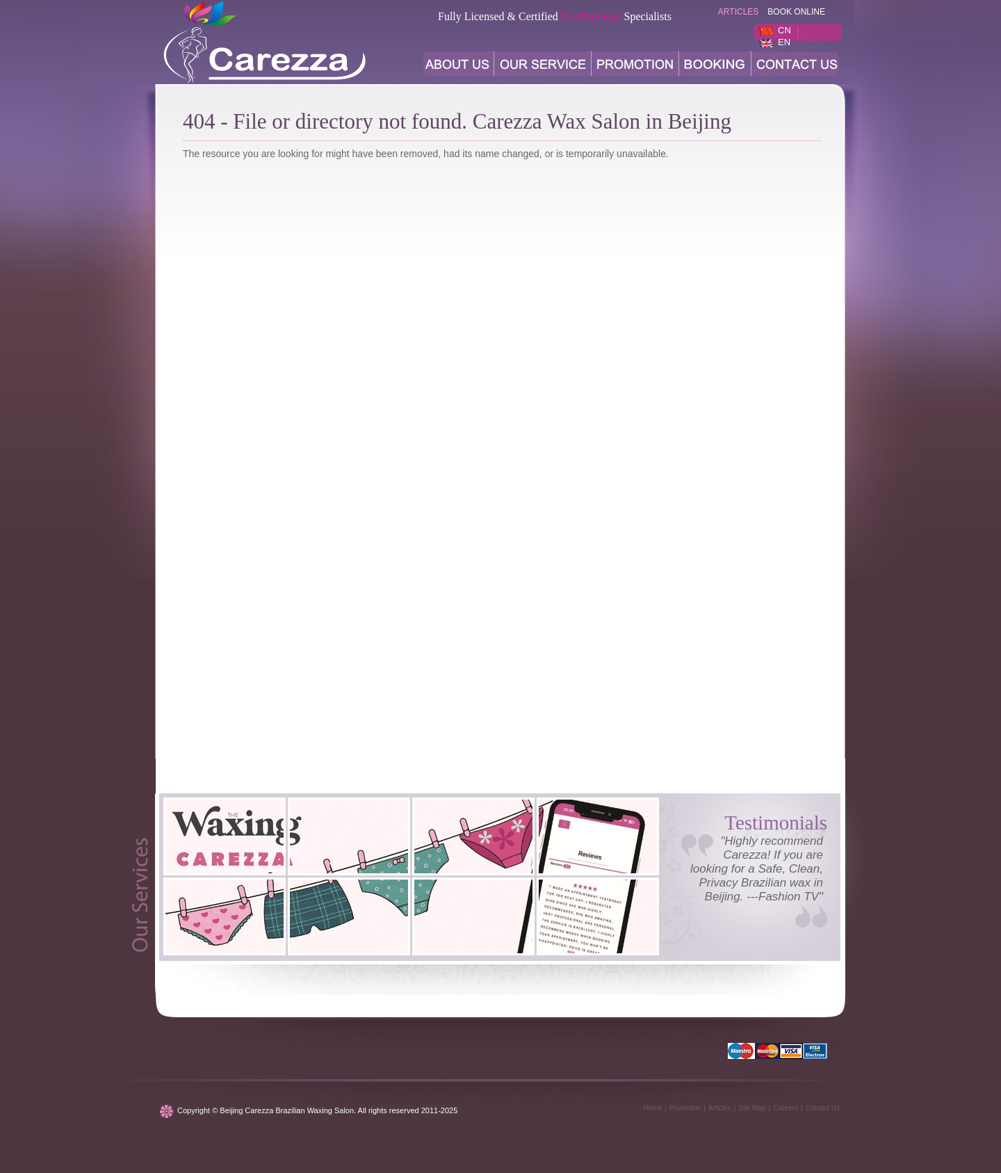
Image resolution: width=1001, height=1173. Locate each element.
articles (738, 12)
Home (652, 1108)
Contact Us (823, 1108)
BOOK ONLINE (796, 12)
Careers (785, 1108)
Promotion (685, 1108)
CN (784, 30)
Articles (719, 1108)
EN (784, 42)
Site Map (751, 1108)
